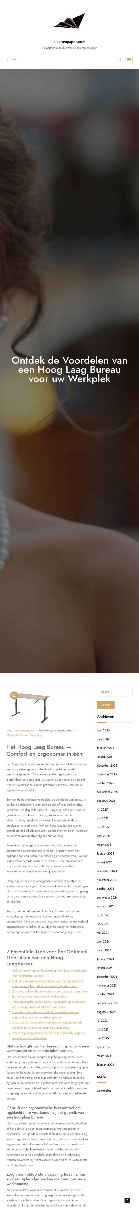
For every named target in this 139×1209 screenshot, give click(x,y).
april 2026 (103, 730)
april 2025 (103, 836)
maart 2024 (104, 950)
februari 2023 (105, 1065)
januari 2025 (104, 862)
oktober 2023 (105, 994)
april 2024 (103, 941)
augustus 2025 (106, 801)
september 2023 (107, 1003)
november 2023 (107, 985)
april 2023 (103, 1047)
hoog (32, 735)
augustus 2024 (106, 906)
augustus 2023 (106, 1012)
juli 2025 (102, 810)
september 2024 (107, 897)
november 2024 (107, 880)
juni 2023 (103, 1029)
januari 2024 (104, 968)
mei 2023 (103, 1038)
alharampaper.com (69, 41)
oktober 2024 (105, 889)
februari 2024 (105, 959)
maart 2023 (104, 1056)
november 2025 (107, 774)
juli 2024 (102, 915)
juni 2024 (103, 924)
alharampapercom (24, 730)
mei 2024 (103, 933)
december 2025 (107, 766)
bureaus (24, 735)
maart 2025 (104, 845)
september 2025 (107, 792)
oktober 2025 (105, 783)
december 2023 (107, 977)
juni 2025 (103, 818)
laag (39, 735)
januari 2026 (104, 757)
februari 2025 (105, 853)
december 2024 (107, 871)
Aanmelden (104, 1091)
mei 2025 (103, 827)
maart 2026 (104, 739)
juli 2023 (102, 1021)
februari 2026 (105, 748)
